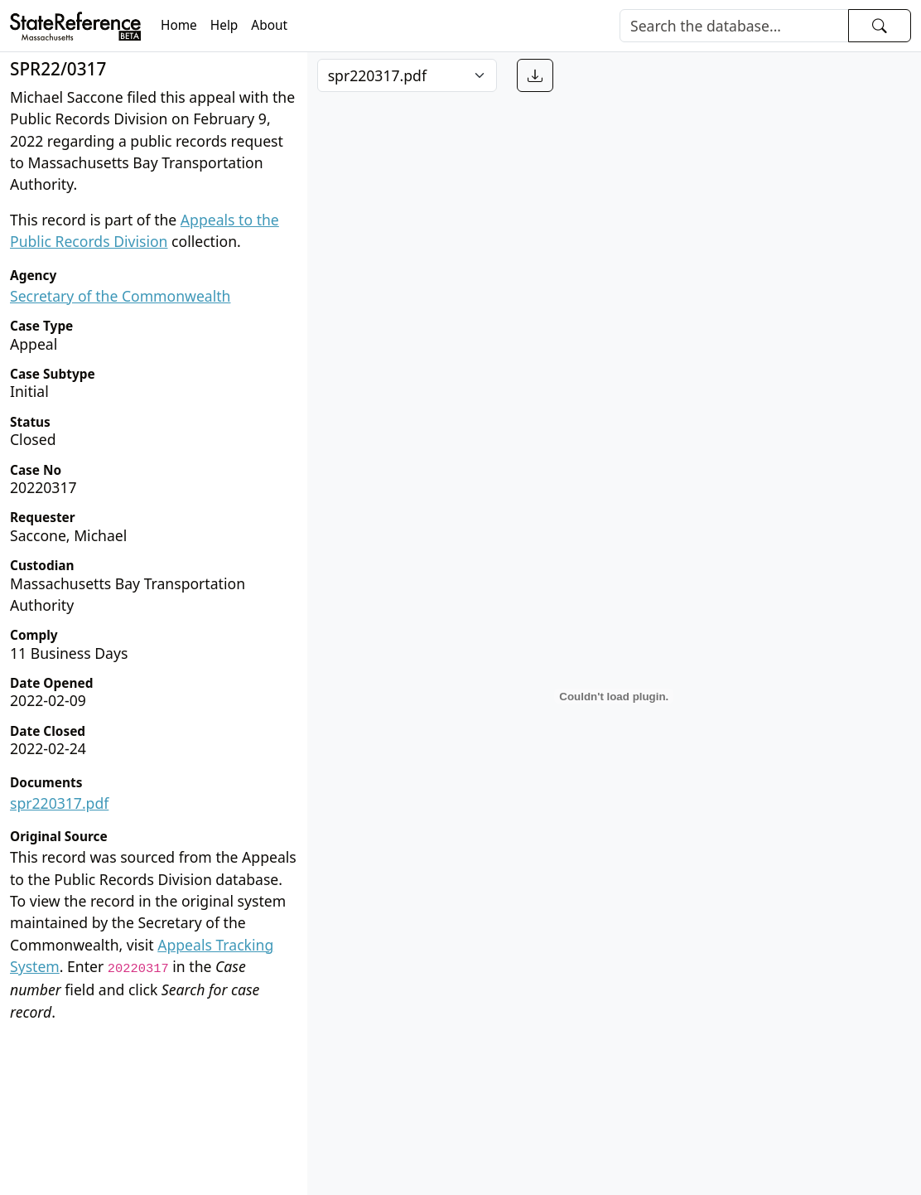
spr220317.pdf (59, 803)
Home (179, 25)
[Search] (734, 25)
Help (224, 25)
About (269, 25)
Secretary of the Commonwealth (120, 296)
